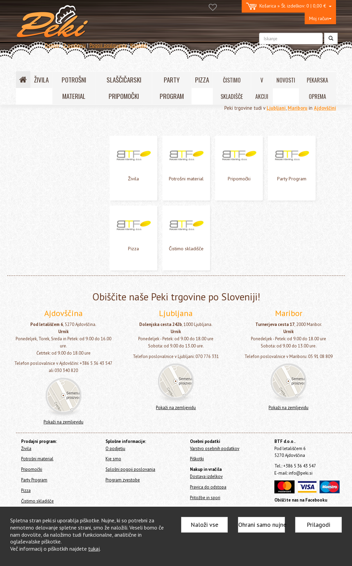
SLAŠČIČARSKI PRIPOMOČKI (124, 88)
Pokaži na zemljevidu (63, 422)
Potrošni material (36, 150)
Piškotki (197, 459)
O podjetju (74, 45)
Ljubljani (276, 108)
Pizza (23, 177)
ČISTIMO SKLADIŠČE (232, 88)
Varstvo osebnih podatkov (214, 448)
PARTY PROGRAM (172, 88)
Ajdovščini (325, 108)
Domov (52, 45)
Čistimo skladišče (35, 186)
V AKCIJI (261, 88)
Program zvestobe (123, 480)
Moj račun (320, 18)
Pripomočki (29, 159)
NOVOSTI (285, 80)
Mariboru (297, 108)
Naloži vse (204, 524)
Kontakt (138, 45)
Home (30, 126)
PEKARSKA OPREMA (317, 88)
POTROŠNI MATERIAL (74, 88)
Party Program (32, 168)
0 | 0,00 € (289, 6)
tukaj (94, 548)
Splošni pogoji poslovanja (130, 469)
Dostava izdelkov (206, 476)
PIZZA (202, 80)
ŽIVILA (41, 80)
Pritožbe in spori (205, 498)
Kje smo (113, 459)
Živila (23, 141)
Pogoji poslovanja (108, 45)
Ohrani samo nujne (261, 524)
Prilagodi (318, 524)
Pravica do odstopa (208, 487)
